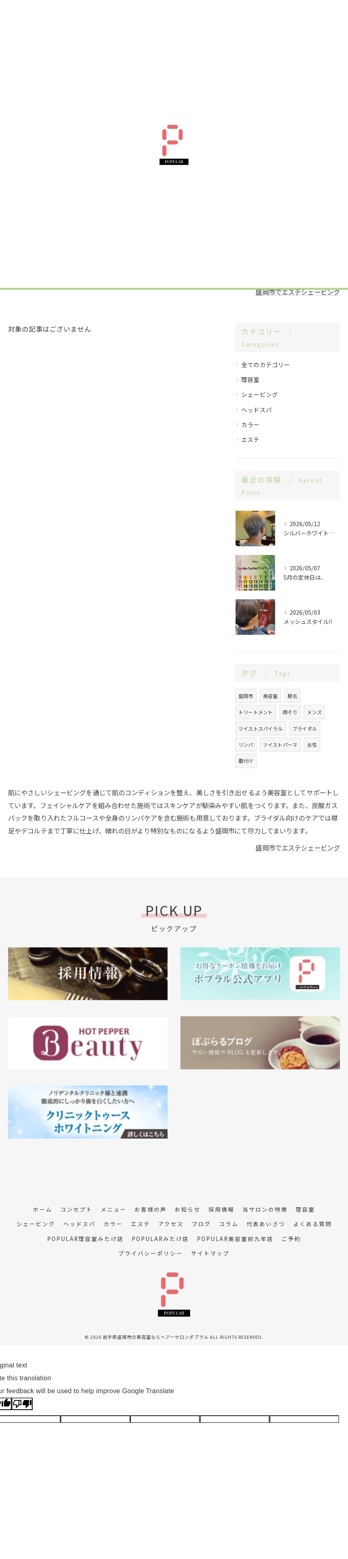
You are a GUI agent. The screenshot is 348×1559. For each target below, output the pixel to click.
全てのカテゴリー (265, 378)
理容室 (250, 393)
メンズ (314, 725)
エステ (250, 453)
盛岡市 (245, 709)
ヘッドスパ (256, 423)
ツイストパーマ (280, 758)
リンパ (245, 758)
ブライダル (304, 741)
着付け (245, 774)
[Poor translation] (22, 1431)
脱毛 (292, 709)
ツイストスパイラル (260, 741)
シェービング (259, 408)
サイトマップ (210, 1280)
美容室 (270, 709)
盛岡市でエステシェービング (295, 305)
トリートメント (255, 725)
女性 (312, 758)
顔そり (290, 725)
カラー (250, 438)
